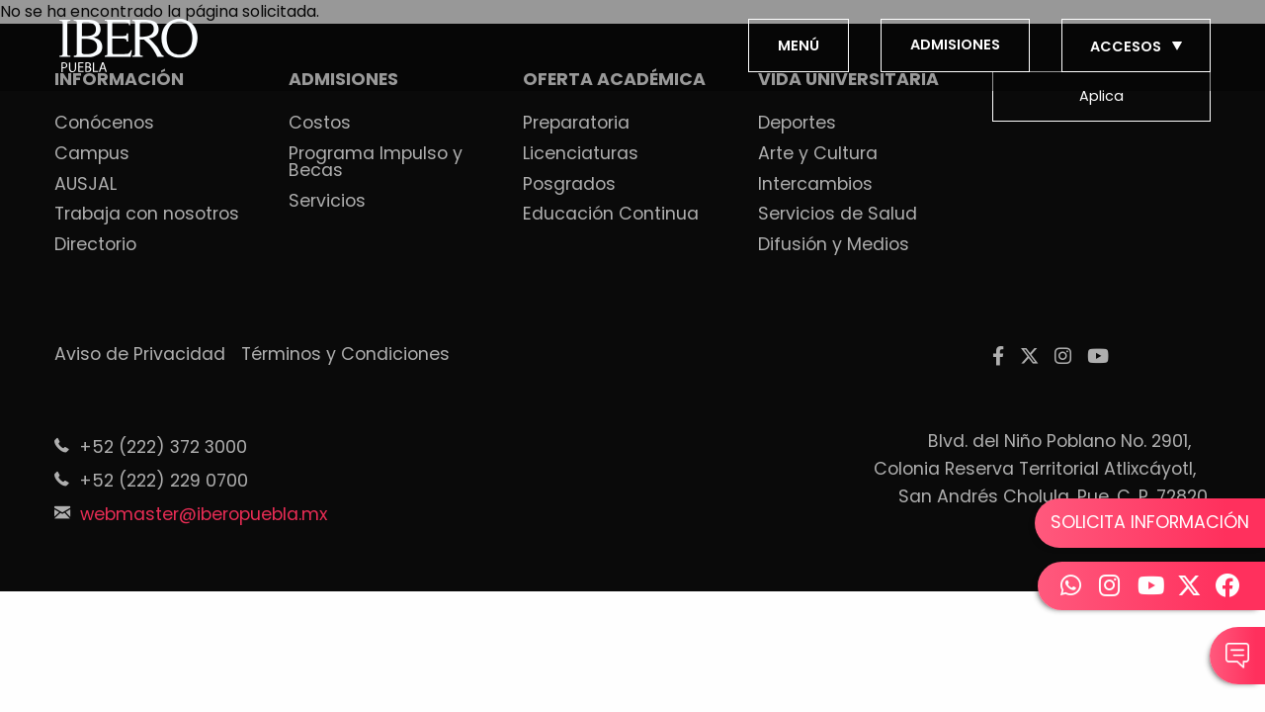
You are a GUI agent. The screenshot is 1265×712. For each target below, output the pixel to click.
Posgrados (569, 185)
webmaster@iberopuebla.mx (203, 514)
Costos (320, 124)
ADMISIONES (955, 44)
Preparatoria (576, 124)
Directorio (95, 245)
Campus (91, 154)
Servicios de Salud (837, 214)
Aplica (1101, 96)
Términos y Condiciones (345, 355)
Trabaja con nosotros (146, 214)
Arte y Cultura (818, 154)
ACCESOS (1137, 46)
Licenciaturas (580, 154)
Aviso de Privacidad (139, 355)
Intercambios (815, 185)
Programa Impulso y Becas (376, 162)
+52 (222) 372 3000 (163, 447)
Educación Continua (611, 214)
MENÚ (798, 45)
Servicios (327, 202)
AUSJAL (85, 185)
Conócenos (104, 124)
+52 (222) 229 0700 (163, 480)
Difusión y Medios (833, 245)
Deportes (797, 124)
